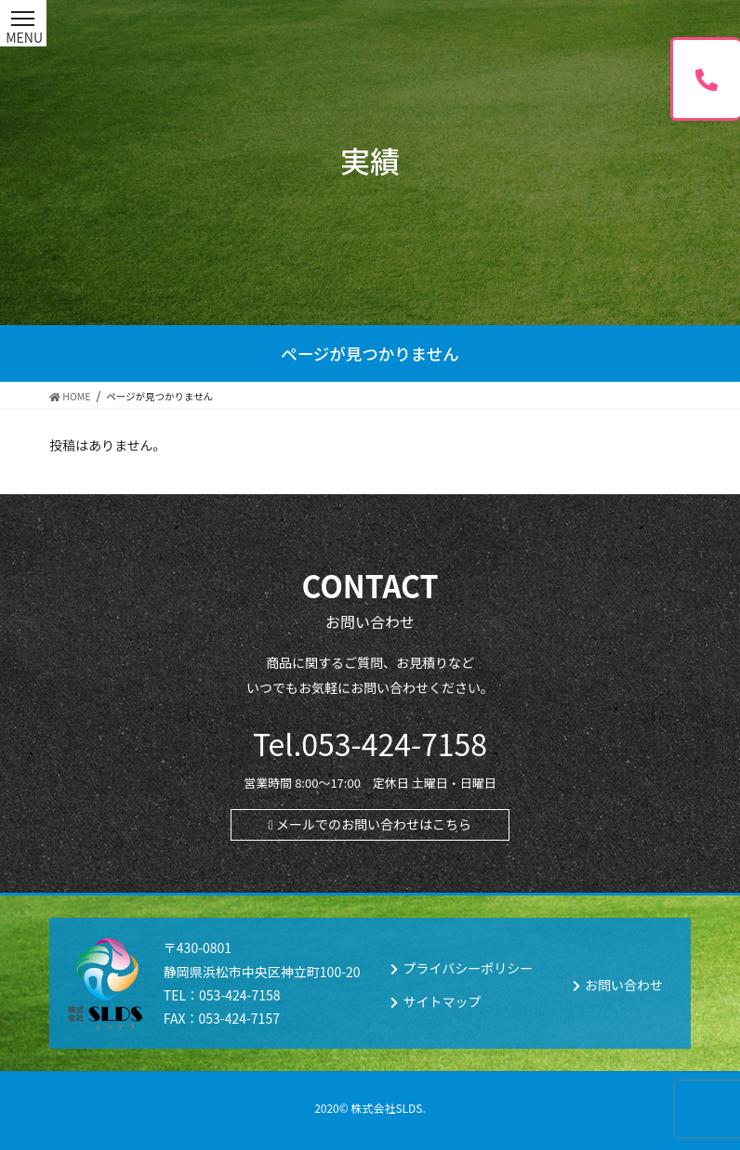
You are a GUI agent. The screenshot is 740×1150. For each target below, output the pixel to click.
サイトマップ (442, 1001)
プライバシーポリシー (468, 968)
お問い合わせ (624, 984)
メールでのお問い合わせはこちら (373, 824)
